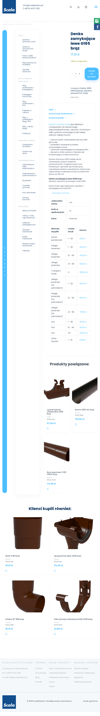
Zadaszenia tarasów (26, 140)
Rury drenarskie (29, 192)
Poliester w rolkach (26, 111)
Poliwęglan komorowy (27, 95)
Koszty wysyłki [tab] (56, 117)
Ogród (52, 690)
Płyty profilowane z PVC (28, 103)
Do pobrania (40, 677)
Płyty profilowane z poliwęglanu (28, 87)
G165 (66, 21)
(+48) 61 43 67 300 (31, 8)
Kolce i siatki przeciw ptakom (29, 57)
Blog (37, 681)
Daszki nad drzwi (27, 152)
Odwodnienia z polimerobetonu (29, 174)
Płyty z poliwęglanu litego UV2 (27, 119)
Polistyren (26, 133)
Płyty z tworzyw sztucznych (60, 672)
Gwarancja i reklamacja (84, 677)
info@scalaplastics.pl (33, 5)
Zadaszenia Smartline (27, 145)
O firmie (38, 672)
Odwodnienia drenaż (26, 160)
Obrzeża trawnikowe (27, 231)
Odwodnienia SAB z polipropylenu (28, 166)
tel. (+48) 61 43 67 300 (11, 677)
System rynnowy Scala (59, 124)
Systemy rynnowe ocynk (28, 41)
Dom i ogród (23, 207)
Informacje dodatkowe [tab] (61, 113)
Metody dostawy (81, 672)
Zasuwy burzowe (26, 198)
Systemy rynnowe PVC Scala (46, 21)
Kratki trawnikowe (27, 237)
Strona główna (10, 21)
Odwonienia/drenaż (57, 677)
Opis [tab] (51, 109)
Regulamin (78, 681)
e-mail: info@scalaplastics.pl (14, 681)
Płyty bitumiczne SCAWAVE (29, 63)
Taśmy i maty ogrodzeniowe (28, 216)
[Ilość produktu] (76, 74)
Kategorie (4, 261)
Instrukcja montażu (60, 193)
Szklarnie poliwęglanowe (28, 224)
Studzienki (26, 180)
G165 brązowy (79, 21)
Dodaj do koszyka (92, 74)
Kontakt (38, 685)
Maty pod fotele (29, 210)
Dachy (25, 21)
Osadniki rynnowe (26, 186)
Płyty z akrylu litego (27, 127)
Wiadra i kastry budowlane (28, 244)
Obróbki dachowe (26, 70)
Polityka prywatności (83, 685)
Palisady (26, 250)
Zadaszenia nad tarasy (59, 681)
